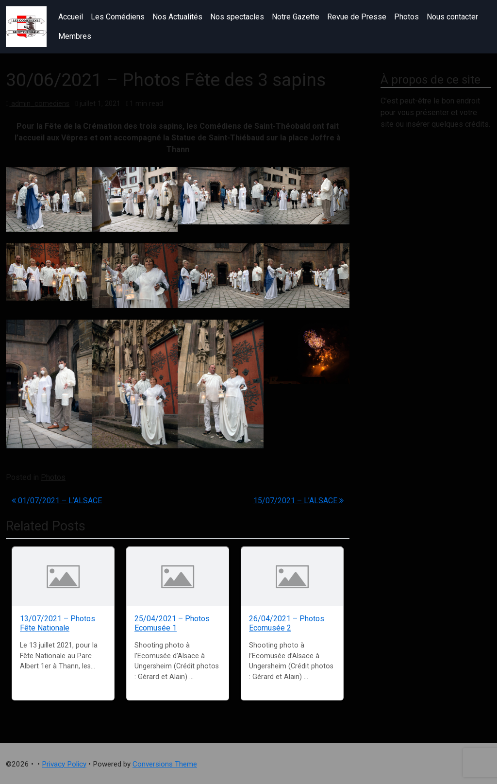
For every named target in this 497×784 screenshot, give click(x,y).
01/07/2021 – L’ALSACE (57, 500)
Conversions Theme (165, 764)
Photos (406, 16)
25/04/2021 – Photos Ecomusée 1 (172, 623)
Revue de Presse (356, 16)
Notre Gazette (295, 16)
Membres (74, 36)
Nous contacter (452, 16)
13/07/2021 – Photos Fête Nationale (57, 623)
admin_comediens (39, 104)
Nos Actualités (177, 16)
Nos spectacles (237, 16)
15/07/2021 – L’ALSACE (298, 500)
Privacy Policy (64, 764)
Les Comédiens (118, 16)
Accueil (70, 16)
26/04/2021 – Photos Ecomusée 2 (286, 623)
